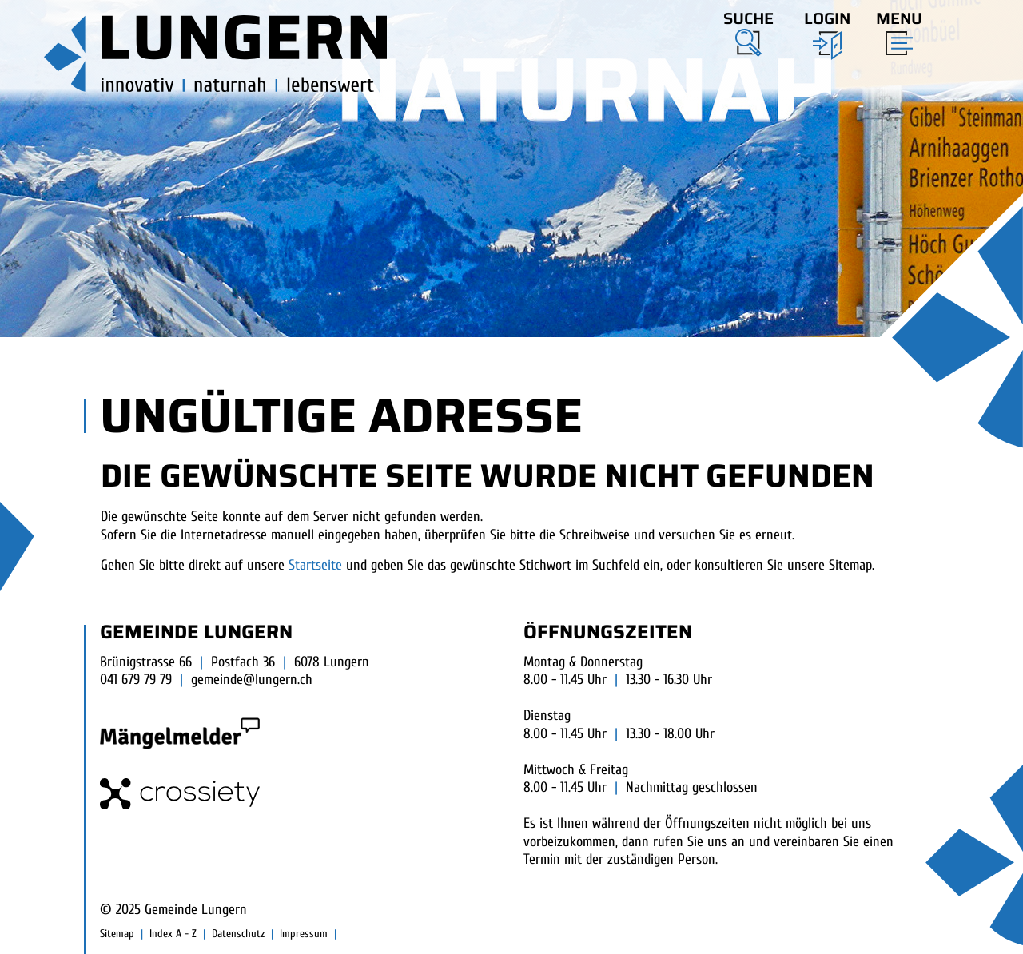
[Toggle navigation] (894, 29)
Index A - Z (173, 933)
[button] (748, 31)
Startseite (315, 565)
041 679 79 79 (136, 679)
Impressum (304, 933)
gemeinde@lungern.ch (251, 679)
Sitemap (117, 933)
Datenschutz (238, 933)
